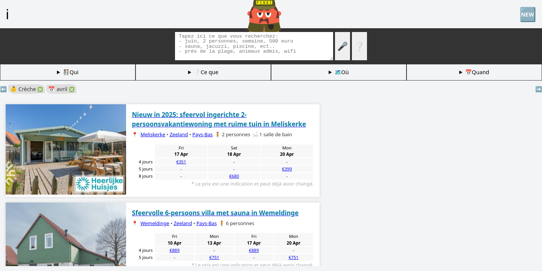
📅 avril (61, 89)
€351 (181, 161)
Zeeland (179, 134)
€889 (175, 250)
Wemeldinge (154, 223)
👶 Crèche (26, 89)
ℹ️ (7, 14)
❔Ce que (206, 72)
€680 (234, 176)
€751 (214, 257)
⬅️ (3, 89)
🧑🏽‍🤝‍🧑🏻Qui (71, 72)
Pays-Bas (202, 134)
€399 (287, 169)
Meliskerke (152, 134)
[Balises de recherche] (254, 46)
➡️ (538, 89)
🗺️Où (342, 72)
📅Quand (477, 72)
